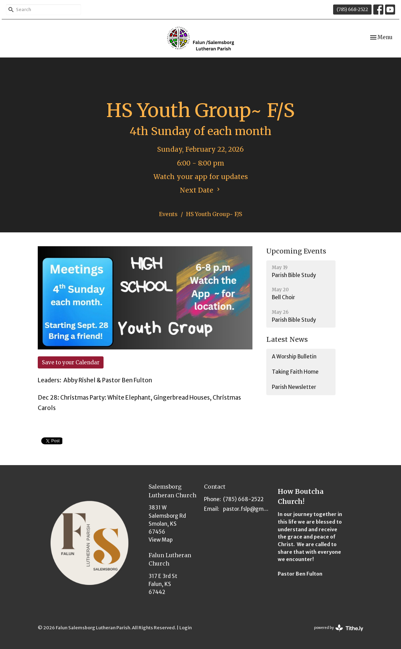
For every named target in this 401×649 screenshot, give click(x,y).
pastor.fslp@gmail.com (247, 509)
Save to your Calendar (70, 362)
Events (168, 214)
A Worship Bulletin (294, 356)
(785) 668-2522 (352, 9)
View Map (161, 539)
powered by (338, 628)
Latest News (287, 339)
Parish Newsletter (294, 387)
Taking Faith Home (295, 371)
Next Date (201, 190)
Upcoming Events (296, 251)
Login (185, 628)
